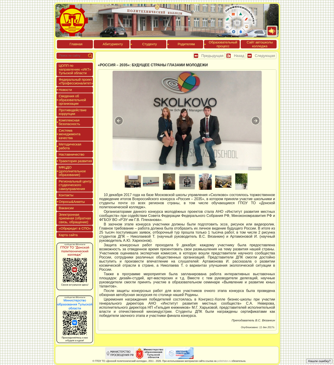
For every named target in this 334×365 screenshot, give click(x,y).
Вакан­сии (66, 208)
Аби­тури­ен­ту (113, 44)
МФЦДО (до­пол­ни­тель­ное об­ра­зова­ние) (72, 171)
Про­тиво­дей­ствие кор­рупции (73, 112)
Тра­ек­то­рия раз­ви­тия (75, 161)
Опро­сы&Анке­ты (72, 202)
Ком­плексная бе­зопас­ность (69, 122)
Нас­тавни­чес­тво (71, 154)
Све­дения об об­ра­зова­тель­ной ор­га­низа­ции (72, 99)
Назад (239, 56)
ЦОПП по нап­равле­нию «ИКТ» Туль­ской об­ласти (75, 69)
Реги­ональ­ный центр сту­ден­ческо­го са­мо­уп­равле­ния (75, 185)
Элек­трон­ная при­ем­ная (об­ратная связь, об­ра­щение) (75, 218)
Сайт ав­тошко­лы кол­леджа (260, 44)
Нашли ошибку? (319, 361)
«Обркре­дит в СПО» (75, 228)
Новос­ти (65, 90)
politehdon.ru (224, 361)
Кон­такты (66, 195)
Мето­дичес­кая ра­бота (70, 146)
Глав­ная (76, 44)
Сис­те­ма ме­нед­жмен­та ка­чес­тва (69, 134)
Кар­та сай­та (68, 235)
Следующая (265, 56)
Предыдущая (212, 56)
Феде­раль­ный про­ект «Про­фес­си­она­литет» (76, 81)
